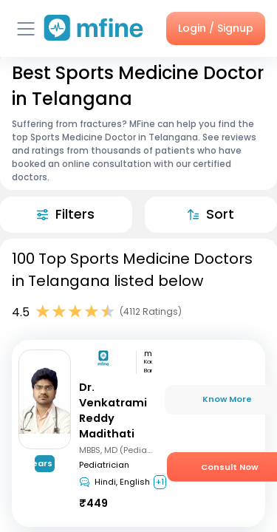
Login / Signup (215, 28)
